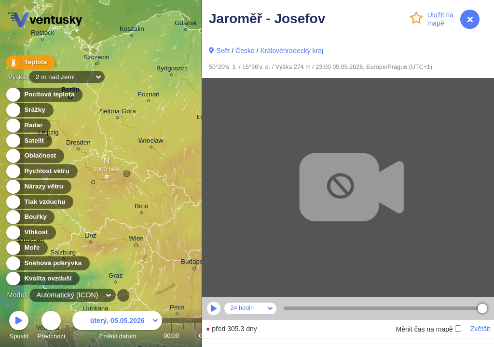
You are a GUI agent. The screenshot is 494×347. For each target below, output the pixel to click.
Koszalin (132, 30)
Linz (90, 237)
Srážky (29, 110)
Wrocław (150, 142)
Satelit (28, 141)
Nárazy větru (38, 187)
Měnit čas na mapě (428, 329)
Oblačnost (34, 156)
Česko (245, 50)
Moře (26, 248)
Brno (141, 207)
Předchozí (52, 326)
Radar (28, 126)
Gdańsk (186, 24)
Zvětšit (480, 329)
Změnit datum (117, 326)
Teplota (30, 62)
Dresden (78, 144)
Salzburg (63, 254)
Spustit (18, 326)
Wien (136, 240)
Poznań (148, 96)
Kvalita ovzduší (42, 279)
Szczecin (96, 58)
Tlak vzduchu (39, 202)
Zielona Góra (117, 112)
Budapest (194, 263)
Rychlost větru (41, 171)
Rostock (43, 34)
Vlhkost (30, 233)
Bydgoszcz (172, 70)
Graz (116, 277)
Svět (223, 50)
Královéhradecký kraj (291, 50)
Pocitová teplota (43, 95)
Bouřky (30, 217)
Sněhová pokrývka (47, 263)
